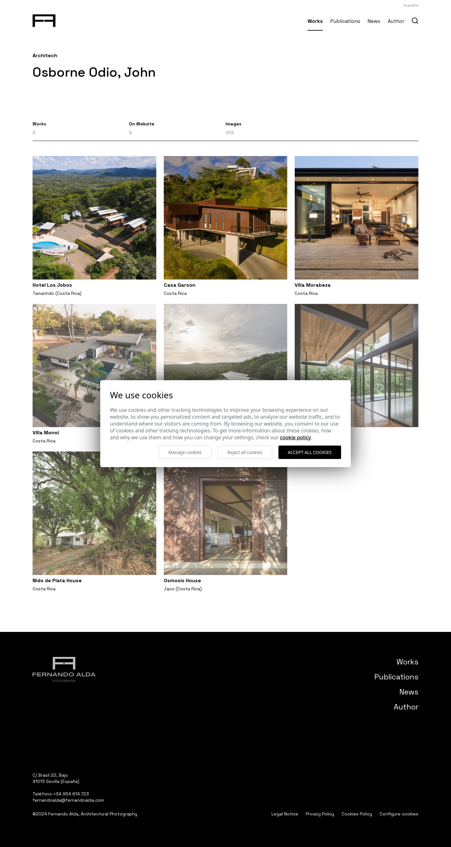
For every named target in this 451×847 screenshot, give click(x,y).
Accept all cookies (310, 452)
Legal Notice (285, 814)
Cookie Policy (295, 437)
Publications (345, 21)
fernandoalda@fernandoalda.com (68, 800)
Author (396, 21)
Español (411, 5)
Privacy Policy (320, 814)
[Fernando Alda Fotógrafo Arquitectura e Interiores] (44, 19)
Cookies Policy (357, 814)
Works (315, 21)
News (374, 21)
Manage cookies (185, 452)
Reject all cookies (244, 452)
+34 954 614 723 (71, 794)
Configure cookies (399, 814)
